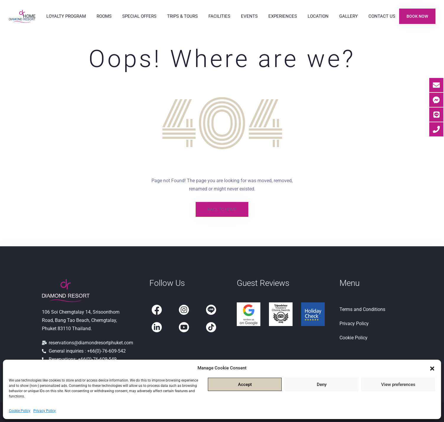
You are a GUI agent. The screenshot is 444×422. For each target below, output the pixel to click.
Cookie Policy (19, 411)
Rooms (104, 16)
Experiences (282, 16)
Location (318, 16)
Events (249, 16)
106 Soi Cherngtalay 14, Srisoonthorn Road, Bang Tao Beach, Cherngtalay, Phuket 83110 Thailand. (81, 320)
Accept (245, 384)
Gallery (348, 16)
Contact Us (381, 16)
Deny (322, 384)
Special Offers (139, 16)
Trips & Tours (182, 16)
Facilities (219, 16)
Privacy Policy (44, 411)
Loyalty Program (66, 16)
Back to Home (222, 209)
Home (29, 16)
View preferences (398, 384)
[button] (432, 368)
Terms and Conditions (362, 309)
